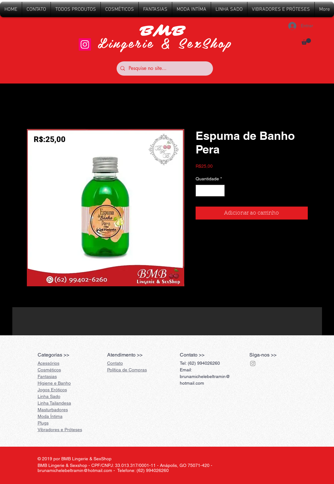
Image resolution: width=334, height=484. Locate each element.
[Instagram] (85, 44)
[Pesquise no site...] (164, 68)
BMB (165, 31)
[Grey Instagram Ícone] (252, 363)
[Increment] (220, 190)
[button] (306, 41)
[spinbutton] (210, 190)
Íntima (50, 416)
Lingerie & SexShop (165, 42)
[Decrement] (200, 190)
